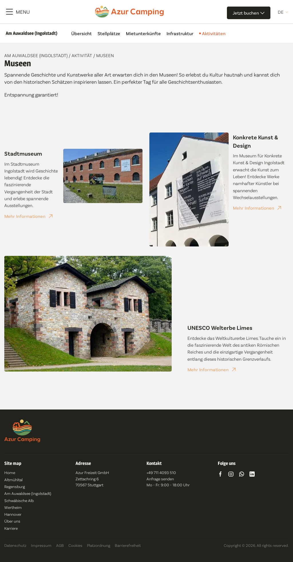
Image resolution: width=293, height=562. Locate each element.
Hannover (12, 514)
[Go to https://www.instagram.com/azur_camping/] (230, 474)
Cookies (75, 545)
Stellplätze (109, 33)
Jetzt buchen (249, 12)
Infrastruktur (180, 33)
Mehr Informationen (24, 216)
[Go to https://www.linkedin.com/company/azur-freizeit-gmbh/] (252, 474)
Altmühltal (13, 479)
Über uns (12, 521)
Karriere (11, 528)
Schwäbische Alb (19, 500)
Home (9, 472)
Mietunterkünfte (143, 33)
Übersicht (81, 33)
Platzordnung (98, 545)
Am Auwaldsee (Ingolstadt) (36, 55)
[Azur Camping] (129, 12)
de (281, 12)
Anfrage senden (160, 478)
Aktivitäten (212, 33)
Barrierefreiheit (128, 545)
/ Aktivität (81, 55)
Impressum (41, 545)
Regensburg (14, 486)
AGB (60, 545)
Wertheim (13, 507)
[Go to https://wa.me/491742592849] (241, 474)
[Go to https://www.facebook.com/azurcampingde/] (220, 474)
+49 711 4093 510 (161, 472)
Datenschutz (15, 545)
